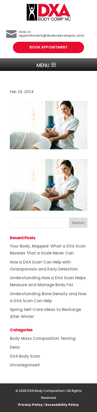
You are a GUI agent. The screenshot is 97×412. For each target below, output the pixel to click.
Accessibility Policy (62, 404)
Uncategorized (25, 365)
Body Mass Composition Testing (43, 338)
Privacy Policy (30, 404)
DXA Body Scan (25, 356)
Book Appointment (48, 47)
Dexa (15, 347)
